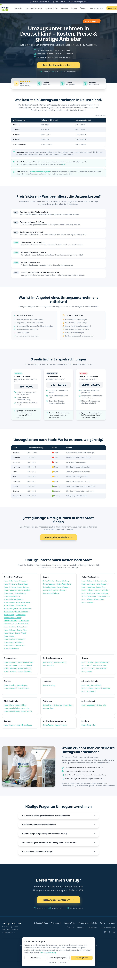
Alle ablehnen (35, 958)
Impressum (52, 963)
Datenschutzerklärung (48, 952)
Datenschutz (64, 963)
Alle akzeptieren (82, 958)
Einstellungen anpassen (58, 958)
